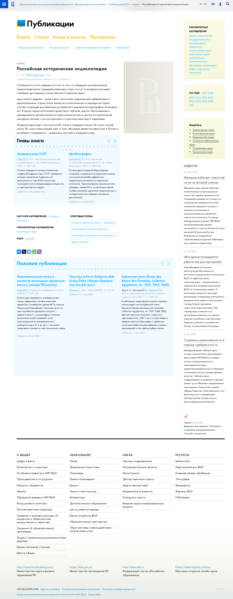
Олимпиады (76, 473)
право (192, 68)
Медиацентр (182, 485)
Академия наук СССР (31, 154)
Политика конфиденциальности (118, 589)
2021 (191, 101)
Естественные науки (204, 133)
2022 (210, 97)
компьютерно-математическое (198, 59)
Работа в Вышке (26, 553)
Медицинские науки (203, 137)
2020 (198, 101)
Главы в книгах (69, 37)
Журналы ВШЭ (184, 491)
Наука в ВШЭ (122, 47)
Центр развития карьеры (84, 509)
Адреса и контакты (50, 589)
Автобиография (80, 154)
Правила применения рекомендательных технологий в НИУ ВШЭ (51, 594)
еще (191, 104)
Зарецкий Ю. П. (77, 159)
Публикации (50, 23)
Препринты (102, 37)
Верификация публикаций (31, 47)
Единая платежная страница (33, 547)
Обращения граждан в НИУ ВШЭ (36, 497)
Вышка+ (74, 485)
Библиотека (182, 461)
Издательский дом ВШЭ (189, 467)
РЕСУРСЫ (182, 455)
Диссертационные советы (138, 479)
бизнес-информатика (200, 35)
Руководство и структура (32, 467)
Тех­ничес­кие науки (203, 151)
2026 (210, 92)
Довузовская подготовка (85, 467)
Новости (191, 166)
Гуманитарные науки (203, 129)
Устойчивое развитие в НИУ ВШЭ (37, 473)
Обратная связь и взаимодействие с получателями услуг (91, 529)
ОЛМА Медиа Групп (35, 75)
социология (203, 68)
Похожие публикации (42, 263)
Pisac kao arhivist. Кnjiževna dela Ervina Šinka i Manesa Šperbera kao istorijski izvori (92, 281)
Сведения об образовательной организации (35, 529)
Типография (182, 479)
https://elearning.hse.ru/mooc (193, 567)
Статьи (41, 37)
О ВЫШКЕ (24, 455)
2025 (191, 97)
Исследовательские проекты (140, 467)
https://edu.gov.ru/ (81, 567)
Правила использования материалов (93, 47)
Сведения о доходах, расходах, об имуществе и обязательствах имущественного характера (37, 519)
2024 (198, 97)
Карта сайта (94, 594)
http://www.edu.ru (133, 567)
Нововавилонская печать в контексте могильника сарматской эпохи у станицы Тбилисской (41, 281)
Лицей (73, 461)
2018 (210, 101)
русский (30, 238)
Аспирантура (77, 497)
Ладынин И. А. (156, 290)
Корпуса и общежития (30, 485)
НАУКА (128, 455)
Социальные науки (203, 148)
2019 (204, 101)
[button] (17, 146)
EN (205, 4)
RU (201, 4)
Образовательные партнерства (88, 521)
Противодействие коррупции (34, 509)
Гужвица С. (75, 290)
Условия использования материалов (81, 589)
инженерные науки (199, 54)
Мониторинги (131, 473)
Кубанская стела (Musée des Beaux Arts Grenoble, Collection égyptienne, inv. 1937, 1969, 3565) (145, 281)
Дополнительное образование (88, 503)
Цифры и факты (26, 461)
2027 (204, 92)
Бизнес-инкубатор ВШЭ (84, 515)
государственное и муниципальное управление (199, 43)
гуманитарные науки (200, 50)
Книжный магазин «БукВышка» (192, 473)
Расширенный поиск (60, 47)
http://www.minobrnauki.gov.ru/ (35, 567)
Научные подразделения (137, 461)
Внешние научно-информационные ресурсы (143, 505)
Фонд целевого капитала (32, 503)
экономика (195, 72)
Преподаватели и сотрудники (35, 479)
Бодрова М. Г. (23, 290)
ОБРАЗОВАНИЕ (80, 455)
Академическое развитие (138, 491)
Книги (23, 37)
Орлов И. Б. (23, 159)
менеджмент (210, 65)
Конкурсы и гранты (134, 497)
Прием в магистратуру (83, 491)
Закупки (21, 491)
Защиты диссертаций (135, 485)
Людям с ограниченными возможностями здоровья (41, 539)
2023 (204, 97)
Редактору (220, 588)
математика (195, 65)
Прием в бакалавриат (82, 479)
